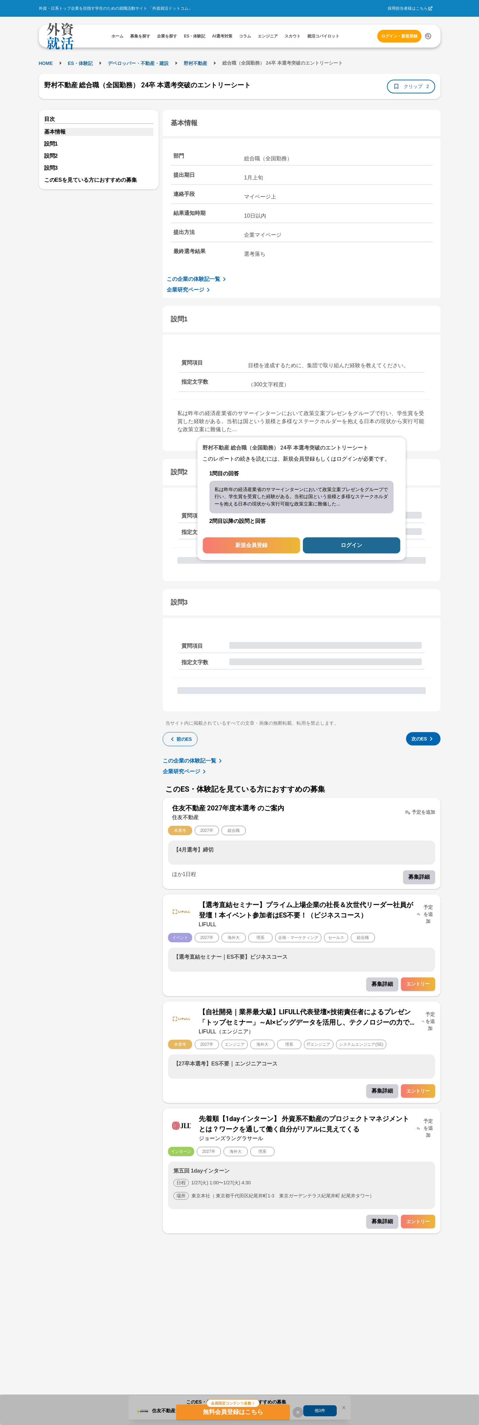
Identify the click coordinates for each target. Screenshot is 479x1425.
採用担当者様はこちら (408, 8)
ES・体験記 (80, 63)
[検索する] (428, 36)
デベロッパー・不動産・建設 (138, 63)
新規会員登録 (251, 545)
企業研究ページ (189, 290)
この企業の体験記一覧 (197, 279)
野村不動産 (195, 63)
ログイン (351, 545)
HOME (46, 63)
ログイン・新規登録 (399, 36)
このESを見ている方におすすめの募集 (90, 180)
